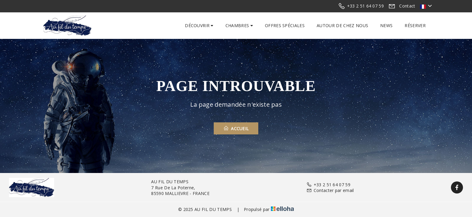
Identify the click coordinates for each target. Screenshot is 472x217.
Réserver (415, 25)
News (386, 25)
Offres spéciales (285, 25)
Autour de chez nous (342, 25)
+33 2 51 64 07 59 (328, 184)
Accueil (236, 128)
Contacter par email (330, 190)
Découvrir (199, 25)
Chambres (239, 25)
